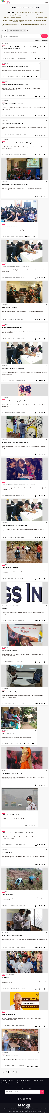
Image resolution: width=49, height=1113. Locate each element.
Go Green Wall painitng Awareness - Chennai (15, 442)
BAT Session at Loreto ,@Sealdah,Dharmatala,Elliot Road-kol (19, 833)
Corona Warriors (22, 1082)
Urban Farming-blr (7, 894)
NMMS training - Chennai (9, 307)
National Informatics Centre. (35, 1111)
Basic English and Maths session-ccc (12, 123)
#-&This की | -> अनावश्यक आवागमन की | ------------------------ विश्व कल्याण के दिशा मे (24, 17)
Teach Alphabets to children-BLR (11, 1055)
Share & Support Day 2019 (9, 650)
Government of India (32, 1110)
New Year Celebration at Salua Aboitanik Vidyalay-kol (17, 142)
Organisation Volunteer (23, 1080)
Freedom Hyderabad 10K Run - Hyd (12, 327)
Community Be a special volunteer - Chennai (15, 525)
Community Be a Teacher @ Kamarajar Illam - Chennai (18, 484)
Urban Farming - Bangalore (10, 567)
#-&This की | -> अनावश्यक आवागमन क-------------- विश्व (24, 15)
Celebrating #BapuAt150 (9, 1014)
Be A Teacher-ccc (7, 852)
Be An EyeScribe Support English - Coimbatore (15, 266)
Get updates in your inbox (24, 1089)
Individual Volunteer (7, 1080)
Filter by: (4, 30)
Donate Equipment (37, 1080)
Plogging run (5, 977)
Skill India (4, 608)
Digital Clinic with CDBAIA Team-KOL (12, 103)
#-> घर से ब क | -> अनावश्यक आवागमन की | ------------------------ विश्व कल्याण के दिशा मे (24, 25)
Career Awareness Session (9, 226)
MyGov (25, 1108)
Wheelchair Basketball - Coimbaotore (13, 368)
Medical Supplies (6, 1082)
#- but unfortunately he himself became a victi (29, 12)
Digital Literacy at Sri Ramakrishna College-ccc (15, 184)
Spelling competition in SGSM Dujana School (15, 66)
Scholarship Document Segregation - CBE (14, 400)
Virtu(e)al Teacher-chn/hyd (10, 691)
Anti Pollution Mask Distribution (11, 815)
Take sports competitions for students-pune (15, 84)
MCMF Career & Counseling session (12, 935)
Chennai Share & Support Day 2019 (12, 773)
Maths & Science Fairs (8, 733)
